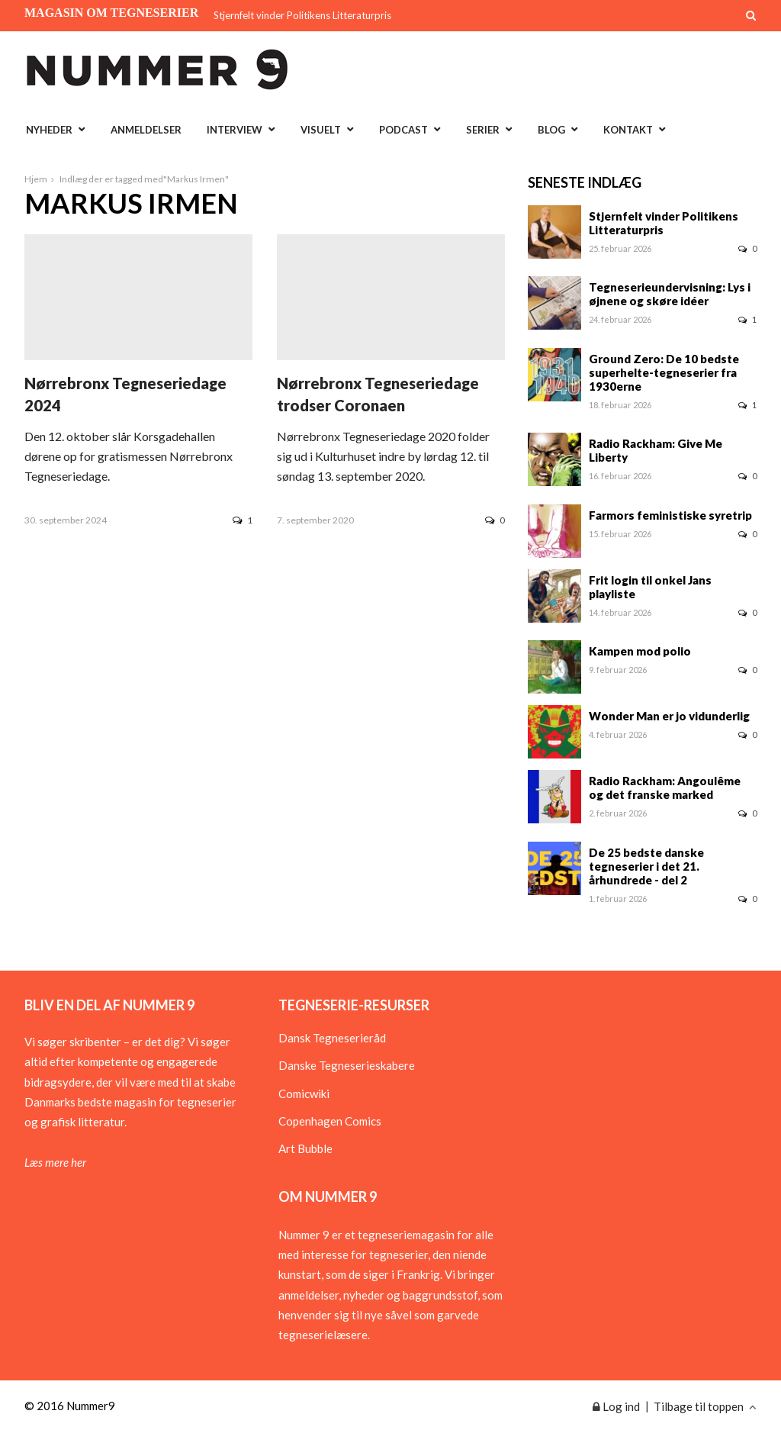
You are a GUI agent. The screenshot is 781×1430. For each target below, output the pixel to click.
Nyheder (49, 130)
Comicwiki (303, 1093)
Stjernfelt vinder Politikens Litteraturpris (302, 15)
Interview (234, 130)
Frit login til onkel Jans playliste (650, 587)
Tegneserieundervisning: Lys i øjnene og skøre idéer (669, 294)
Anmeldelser (146, 130)
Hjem (35, 179)
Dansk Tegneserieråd (332, 1038)
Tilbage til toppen (705, 1406)
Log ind (616, 1406)
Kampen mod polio (640, 651)
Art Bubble (305, 1148)
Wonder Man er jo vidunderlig (669, 716)
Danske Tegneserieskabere (346, 1065)
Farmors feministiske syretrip (670, 515)
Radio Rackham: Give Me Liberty (655, 450)
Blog (551, 130)
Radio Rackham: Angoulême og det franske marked (665, 787)
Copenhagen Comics (329, 1121)
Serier (483, 130)
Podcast (403, 130)
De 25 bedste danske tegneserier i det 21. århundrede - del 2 (646, 866)
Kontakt (628, 130)
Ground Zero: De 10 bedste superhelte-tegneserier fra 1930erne (664, 372)
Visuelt (321, 130)
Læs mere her (55, 1162)
